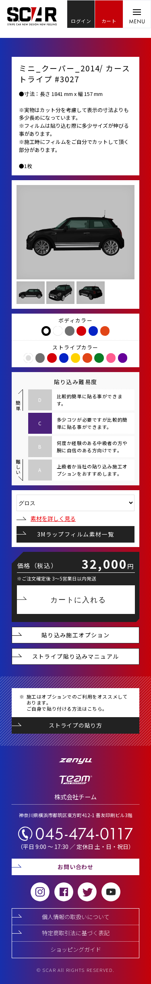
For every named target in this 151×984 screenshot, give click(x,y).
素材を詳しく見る (46, 518)
